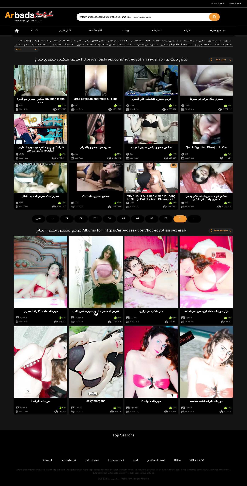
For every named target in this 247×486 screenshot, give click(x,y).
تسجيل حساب (217, 4)
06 (109, 219)
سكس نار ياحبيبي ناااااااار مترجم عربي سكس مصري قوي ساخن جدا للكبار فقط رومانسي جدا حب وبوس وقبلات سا (84, 41)
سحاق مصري (39, 45)
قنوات (187, 31)
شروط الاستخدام (156, 460)
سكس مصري (214, 41)
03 (151, 219)
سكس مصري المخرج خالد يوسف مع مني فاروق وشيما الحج (179, 41)
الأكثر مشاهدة (95, 31)
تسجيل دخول (235, 4)
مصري (227, 41)
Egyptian (69, 45)
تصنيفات (157, 31)
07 (95, 219)
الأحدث (34, 31)
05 (123, 219)
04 (137, 219)
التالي (38, 219)
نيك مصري (165, 45)
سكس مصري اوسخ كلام (146, 45)
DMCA (177, 460)
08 (81, 219)
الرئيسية (17, 30)
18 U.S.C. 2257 (197, 460)
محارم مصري (22, 45)
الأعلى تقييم (65, 31)
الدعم (135, 460)
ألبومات (126, 31)
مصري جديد (56, 45)
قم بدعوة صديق (115, 460)
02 (166, 219)
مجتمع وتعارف (218, 31)
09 (67, 219)
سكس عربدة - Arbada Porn (120, 479)
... (53, 219)
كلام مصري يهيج (203, 45)
